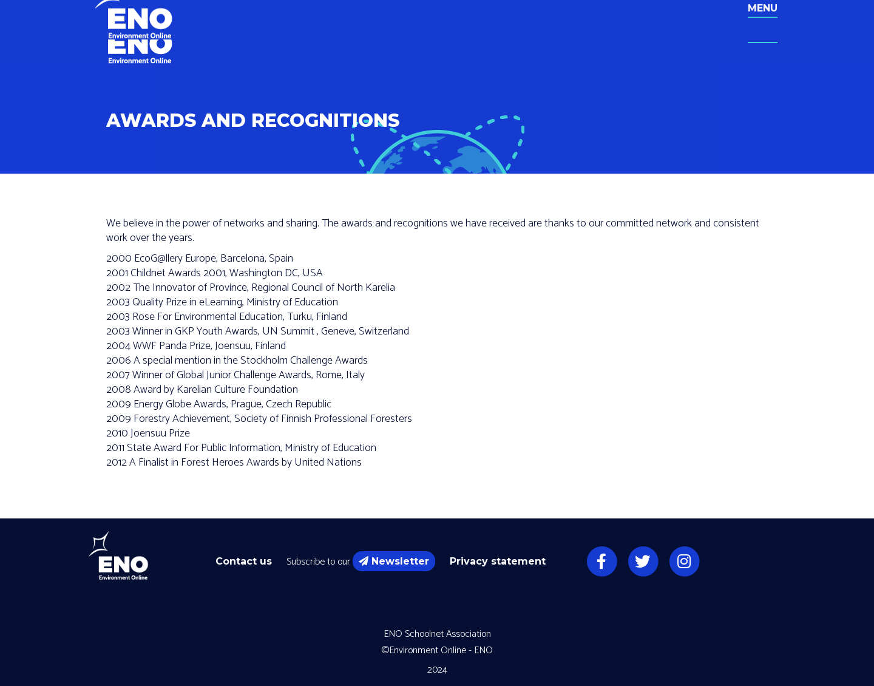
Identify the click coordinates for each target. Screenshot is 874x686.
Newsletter (394, 561)
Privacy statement (498, 561)
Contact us (243, 561)
